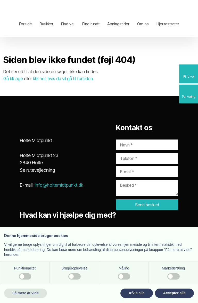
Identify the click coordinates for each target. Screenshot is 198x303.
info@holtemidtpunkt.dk (59, 185)
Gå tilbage (13, 78)
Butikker (46, 23)
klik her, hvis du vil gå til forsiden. (63, 78)
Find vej (68, 23)
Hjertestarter (167, 23)
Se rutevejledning (37, 170)
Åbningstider (118, 23)
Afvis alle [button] (136, 293)
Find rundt (91, 23)
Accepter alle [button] (174, 293)
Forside (25, 23)
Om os (143, 23)
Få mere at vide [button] (25, 293)
